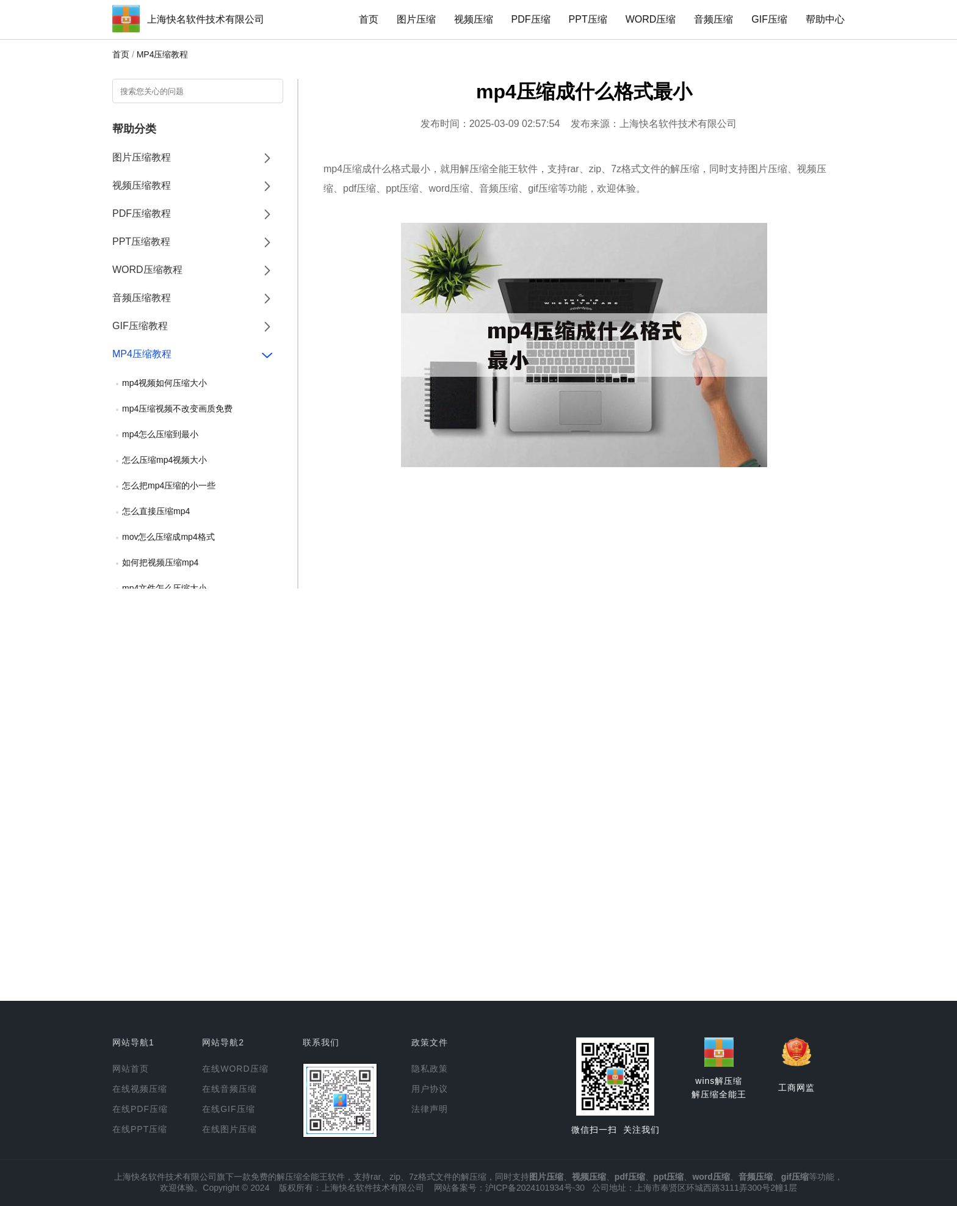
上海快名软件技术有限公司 (205, 19)
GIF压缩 (769, 19)
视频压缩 (473, 19)
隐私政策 (429, 1068)
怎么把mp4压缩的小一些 (168, 485)
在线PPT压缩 (139, 1129)
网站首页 (130, 1068)
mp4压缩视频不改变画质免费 (177, 408)
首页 (368, 19)
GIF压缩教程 (140, 326)
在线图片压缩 (229, 1129)
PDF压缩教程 (141, 213)
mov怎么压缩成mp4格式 (168, 537)
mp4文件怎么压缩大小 (164, 588)
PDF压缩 (531, 19)
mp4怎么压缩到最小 (160, 434)
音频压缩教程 (141, 297)
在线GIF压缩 (228, 1109)
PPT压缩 (588, 19)
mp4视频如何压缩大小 (164, 383)
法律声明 (429, 1109)
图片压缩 (416, 19)
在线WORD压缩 (235, 1068)
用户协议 (429, 1089)
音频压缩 (713, 19)
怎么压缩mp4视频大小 (164, 460)
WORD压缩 (651, 19)
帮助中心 (825, 19)
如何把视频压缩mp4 (160, 562)
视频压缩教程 (141, 185)
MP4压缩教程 (163, 54)
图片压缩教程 (141, 157)
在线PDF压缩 (140, 1109)
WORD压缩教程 (147, 269)
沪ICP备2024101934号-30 (535, 1188)
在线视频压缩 (139, 1089)
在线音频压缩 (229, 1089)
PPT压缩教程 (141, 241)
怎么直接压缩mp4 (156, 511)
